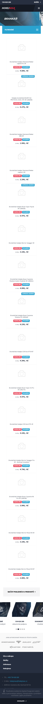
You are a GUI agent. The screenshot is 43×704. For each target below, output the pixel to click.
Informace (7, 664)
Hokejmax (7, 668)
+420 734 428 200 (13, 677)
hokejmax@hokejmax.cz (18, 681)
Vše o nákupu (8, 656)
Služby (5, 660)
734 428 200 (6, 2)
